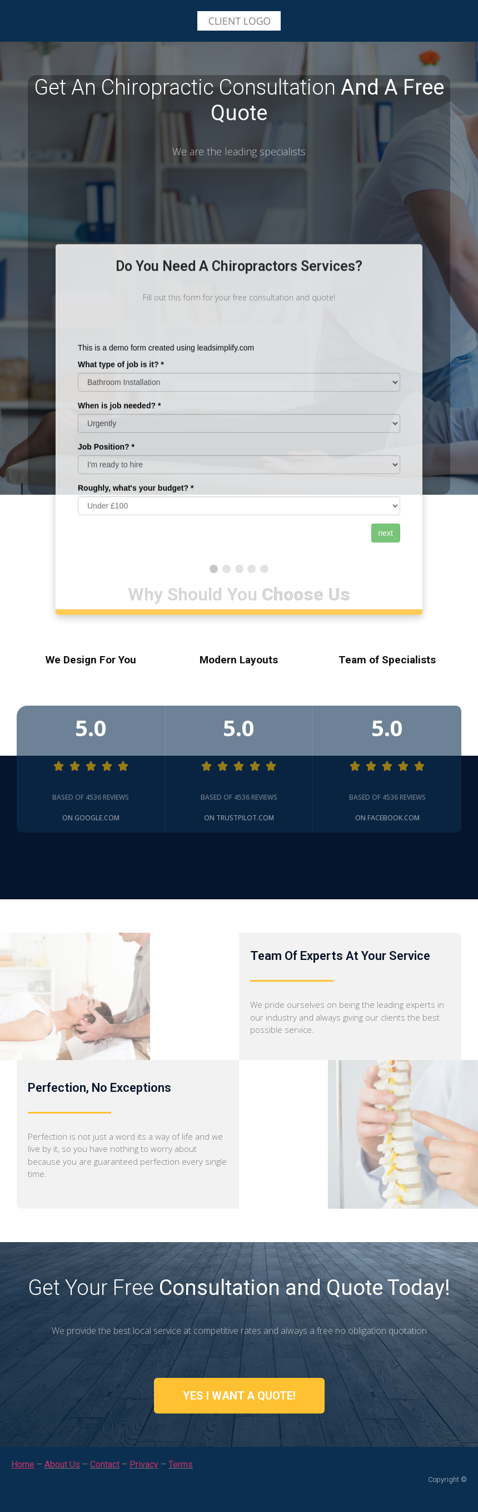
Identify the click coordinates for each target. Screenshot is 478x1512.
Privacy (144, 1464)
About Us (62, 1464)
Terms (180, 1464)
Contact (105, 1464)
